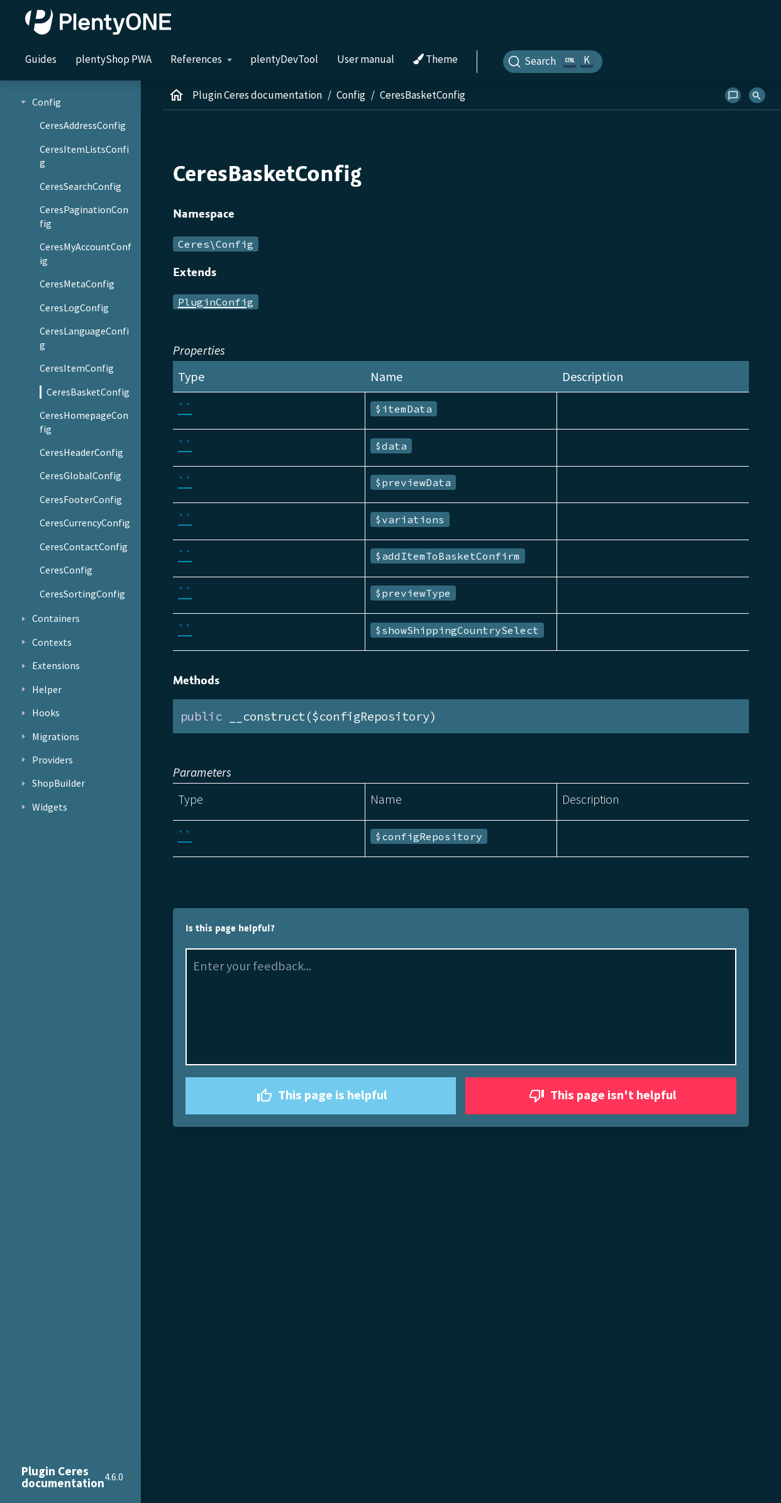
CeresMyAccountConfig (85, 253)
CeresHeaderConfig (81, 452)
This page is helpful (320, 1096)
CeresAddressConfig (83, 125)
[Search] (552, 61)
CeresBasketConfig (88, 391)
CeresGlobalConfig (80, 475)
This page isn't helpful (601, 1096)
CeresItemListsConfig (84, 156)
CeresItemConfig (77, 368)
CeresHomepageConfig (84, 422)
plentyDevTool (284, 59)
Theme (435, 59)
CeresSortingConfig (82, 593)
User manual (365, 59)
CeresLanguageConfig (84, 337)
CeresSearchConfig (80, 186)
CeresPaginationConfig (84, 216)
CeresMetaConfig (77, 283)
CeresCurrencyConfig (85, 522)
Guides (41, 59)
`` (185, 408)
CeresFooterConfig (81, 499)
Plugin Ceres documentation (257, 95)
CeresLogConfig (74, 307)
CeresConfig (66, 569)
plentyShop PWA (113, 59)
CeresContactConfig (84, 546)
